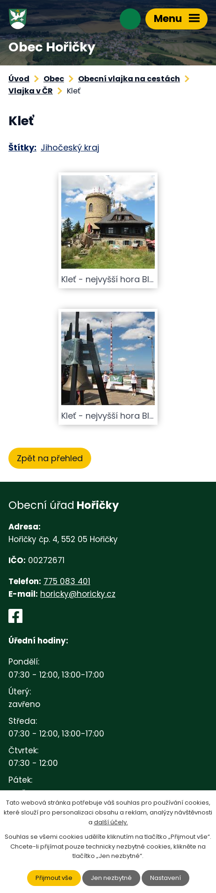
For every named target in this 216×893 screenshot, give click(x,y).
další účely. (111, 822)
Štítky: (22, 147)
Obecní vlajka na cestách (129, 78)
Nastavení (165, 877)
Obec (53, 78)
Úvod (18, 78)
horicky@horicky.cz (77, 594)
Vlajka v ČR (30, 91)
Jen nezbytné (111, 877)
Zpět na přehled (50, 458)
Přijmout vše (54, 877)
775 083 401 (66, 581)
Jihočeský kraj (70, 147)
